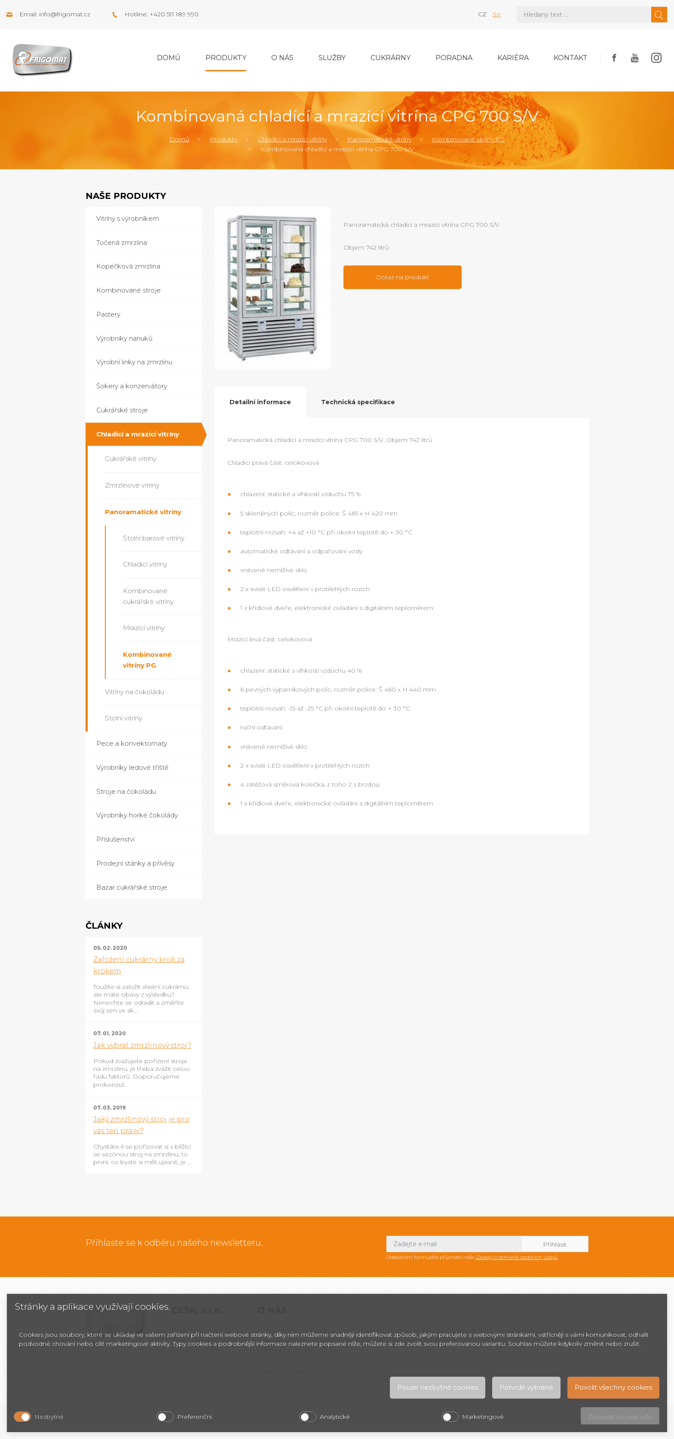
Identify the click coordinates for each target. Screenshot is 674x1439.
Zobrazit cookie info (620, 1417)
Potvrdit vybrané (526, 1387)
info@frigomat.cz (64, 14)
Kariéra (513, 58)
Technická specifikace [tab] (358, 402)
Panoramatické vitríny (379, 139)
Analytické (335, 1417)
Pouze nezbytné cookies (437, 1387)
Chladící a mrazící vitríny (292, 139)
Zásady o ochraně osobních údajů (517, 1257)
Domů (169, 58)
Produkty (225, 58)
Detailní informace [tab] (260, 402)
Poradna (453, 58)
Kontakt (571, 58)
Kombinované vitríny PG (468, 139)
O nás (282, 58)
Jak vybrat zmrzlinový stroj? (142, 1045)
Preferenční (194, 1417)
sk (497, 14)
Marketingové (483, 1417)
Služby (332, 58)
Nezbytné (49, 1417)
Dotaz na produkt (402, 277)
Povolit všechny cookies (613, 1387)
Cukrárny (391, 58)
